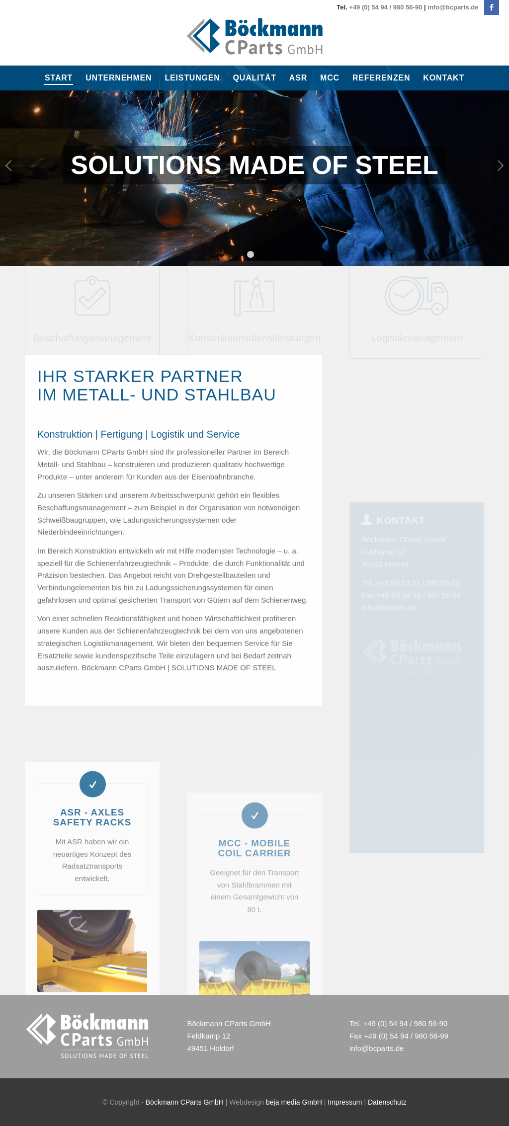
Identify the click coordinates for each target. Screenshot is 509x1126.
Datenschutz (387, 1102)
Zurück (8, 165)
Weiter (500, 165)
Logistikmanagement (417, 293)
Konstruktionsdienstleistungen (254, 293)
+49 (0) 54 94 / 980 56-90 (385, 7)
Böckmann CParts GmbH (185, 1102)
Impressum (345, 1102)
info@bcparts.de (452, 7)
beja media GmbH (294, 1102)
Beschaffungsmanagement (92, 293)
